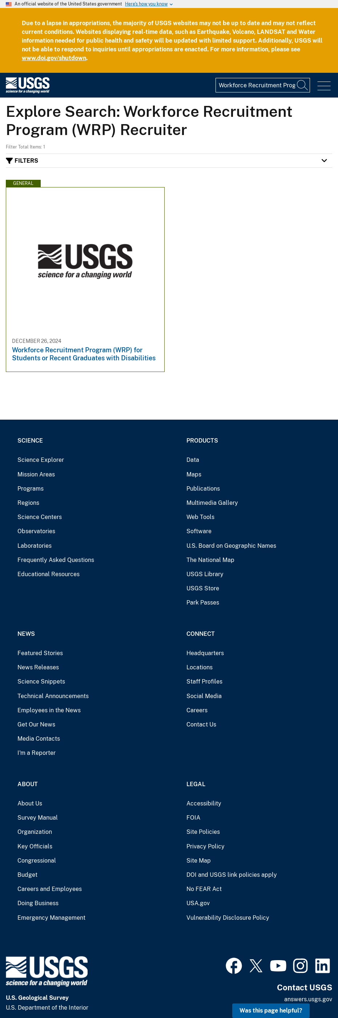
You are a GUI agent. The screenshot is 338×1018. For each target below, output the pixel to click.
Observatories (36, 531)
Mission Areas (36, 474)
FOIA (193, 817)
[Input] (263, 85)
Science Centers (39, 517)
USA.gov (198, 903)
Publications (203, 488)
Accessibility (203, 803)
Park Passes (202, 602)
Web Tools (200, 517)
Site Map (198, 860)
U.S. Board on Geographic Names (231, 545)
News (26, 633)
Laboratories (34, 545)
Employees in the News (49, 710)
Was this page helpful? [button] (271, 1010)
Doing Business (38, 903)
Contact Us (201, 724)
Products (202, 440)
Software (199, 531)
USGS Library (205, 574)
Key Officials (34, 846)
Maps (193, 474)
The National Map (210, 559)
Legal (195, 784)
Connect (200, 633)
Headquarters (205, 653)
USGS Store (202, 588)
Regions (28, 502)
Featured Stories (40, 653)
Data (192, 459)
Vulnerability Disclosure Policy (227, 917)
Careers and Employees (49, 889)
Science (30, 440)
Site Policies (203, 831)
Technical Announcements (53, 696)
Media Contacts (38, 738)
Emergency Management (51, 917)
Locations (199, 667)
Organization (34, 831)
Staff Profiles (204, 681)
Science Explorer (40, 459)
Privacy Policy (205, 846)
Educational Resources (48, 574)
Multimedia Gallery (212, 502)
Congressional (36, 860)
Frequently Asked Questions (55, 559)
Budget (27, 874)
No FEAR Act (204, 889)
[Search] (302, 85)
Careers (197, 710)
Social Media (204, 696)
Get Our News (36, 724)
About (27, 784)
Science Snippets (41, 681)
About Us (29, 803)
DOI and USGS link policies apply (231, 874)
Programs (30, 488)
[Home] (27, 91)
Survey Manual (37, 817)
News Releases (38, 667)
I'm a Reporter (36, 752)
